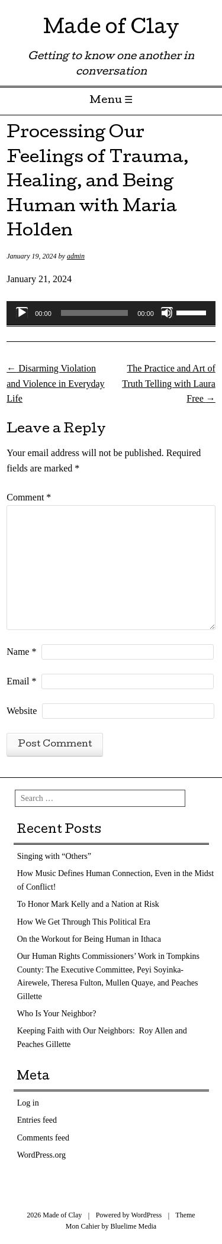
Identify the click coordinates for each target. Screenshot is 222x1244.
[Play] (22, 313)
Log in (28, 1102)
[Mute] (167, 313)
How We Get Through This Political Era (83, 921)
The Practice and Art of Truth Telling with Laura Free (168, 383)
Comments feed (43, 1137)
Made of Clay (111, 29)
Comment (29, 497)
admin (76, 256)
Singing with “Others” (54, 856)
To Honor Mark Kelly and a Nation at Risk (88, 904)
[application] (111, 313)
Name (21, 652)
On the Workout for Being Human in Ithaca (89, 939)
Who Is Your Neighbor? (56, 1013)
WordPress (146, 1215)
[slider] (94, 313)
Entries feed (37, 1120)
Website (22, 711)
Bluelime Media (134, 1226)
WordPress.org (41, 1155)
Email (21, 681)
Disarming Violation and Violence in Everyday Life (55, 383)
